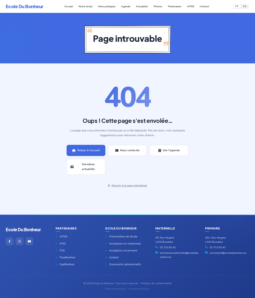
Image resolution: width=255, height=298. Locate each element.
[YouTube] (29, 241)
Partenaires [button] (174, 6)
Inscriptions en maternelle (123, 244)
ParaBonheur (65, 257)
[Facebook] (9, 241)
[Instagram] (19, 241)
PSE (60, 250)
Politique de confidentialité (156, 283)
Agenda (125, 6)
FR (236, 6)
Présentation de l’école (121, 237)
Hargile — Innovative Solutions (134, 288)
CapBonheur (65, 264)
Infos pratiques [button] (107, 6)
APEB (189, 6)
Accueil (70, 6)
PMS (61, 244)
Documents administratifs (123, 264)
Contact (203, 6)
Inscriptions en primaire (121, 250)
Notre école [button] (86, 6)
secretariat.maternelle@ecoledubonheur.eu (179, 255)
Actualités (142, 6)
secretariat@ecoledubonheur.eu (228, 253)
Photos (158, 6)
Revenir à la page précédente (127, 185)
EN (244, 6)
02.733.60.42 (168, 247)
